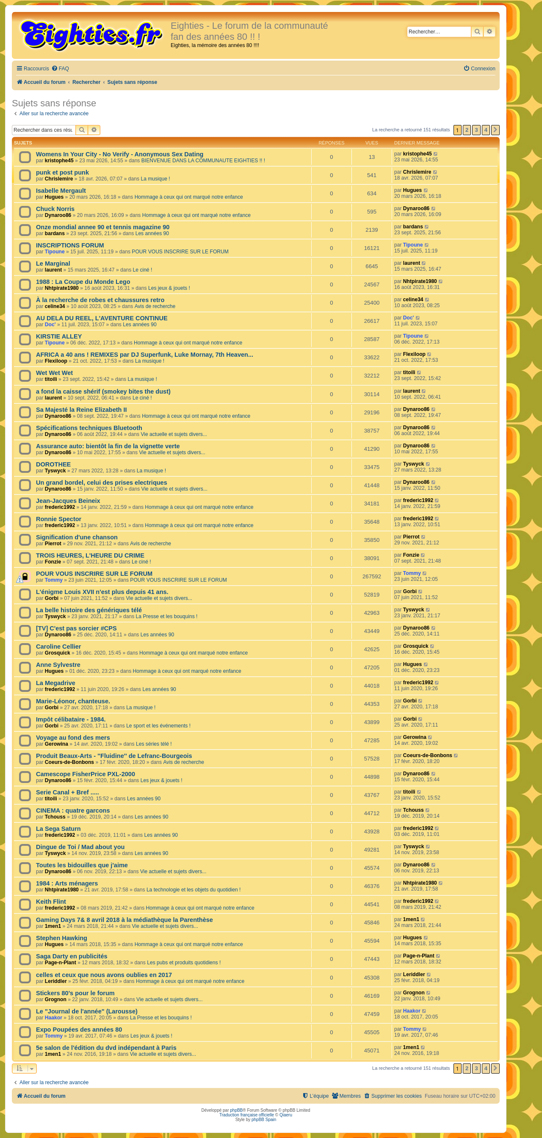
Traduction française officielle (246, 1115)
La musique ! (155, 179)
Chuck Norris (55, 208)
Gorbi (51, 598)
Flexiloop (56, 361)
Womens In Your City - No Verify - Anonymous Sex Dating (119, 154)
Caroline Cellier (58, 646)
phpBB (236, 1110)
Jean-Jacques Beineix (68, 500)
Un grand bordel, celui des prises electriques (101, 482)
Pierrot (53, 544)
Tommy (54, 580)
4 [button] (485, 130)
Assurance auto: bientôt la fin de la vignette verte (108, 446)
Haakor (53, 1018)
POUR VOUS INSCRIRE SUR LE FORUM (180, 252)
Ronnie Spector (58, 519)
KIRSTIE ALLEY (59, 336)
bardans (55, 233)
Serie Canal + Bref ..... (67, 792)
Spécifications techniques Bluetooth (89, 428)
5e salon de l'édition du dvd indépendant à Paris (106, 1047)
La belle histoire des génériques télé (89, 610)
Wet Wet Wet (54, 372)
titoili (51, 379)
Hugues (54, 197)
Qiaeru (285, 1115)
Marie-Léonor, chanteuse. (73, 701)
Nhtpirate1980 (62, 288)
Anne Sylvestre (58, 664)
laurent (53, 270)
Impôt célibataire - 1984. (71, 719)
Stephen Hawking (61, 938)
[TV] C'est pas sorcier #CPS (76, 628)
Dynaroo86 (58, 215)
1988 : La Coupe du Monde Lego (83, 281)
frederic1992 (60, 507)
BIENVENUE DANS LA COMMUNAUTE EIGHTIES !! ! (203, 161)
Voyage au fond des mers (73, 737)
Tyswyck (55, 471)
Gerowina (56, 744)
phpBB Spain (264, 1119)
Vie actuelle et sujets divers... (174, 434)
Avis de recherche (155, 306)
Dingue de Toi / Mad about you (80, 847)
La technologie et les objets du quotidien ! (194, 890)
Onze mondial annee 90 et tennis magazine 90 (102, 227)
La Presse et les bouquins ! (167, 616)
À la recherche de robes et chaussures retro (100, 300)
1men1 (53, 926)
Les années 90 (152, 233)
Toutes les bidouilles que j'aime (82, 865)
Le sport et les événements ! (158, 726)
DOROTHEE (53, 464)
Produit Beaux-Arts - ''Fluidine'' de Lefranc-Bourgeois (114, 755)
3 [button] (476, 130)
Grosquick (57, 653)
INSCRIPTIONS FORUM (70, 245)
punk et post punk (62, 172)
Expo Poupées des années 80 (79, 1029)
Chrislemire (59, 179)
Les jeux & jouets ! (169, 288)
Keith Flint (51, 901)
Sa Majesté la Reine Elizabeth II (81, 409)
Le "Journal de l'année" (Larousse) (87, 1011)
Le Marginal (53, 263)
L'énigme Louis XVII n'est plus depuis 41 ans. (102, 591)
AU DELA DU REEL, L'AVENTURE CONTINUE (102, 318)
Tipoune (55, 252)
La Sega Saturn (58, 828)
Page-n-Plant (60, 963)
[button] (495, 130)
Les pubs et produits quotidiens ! (184, 963)
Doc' (50, 325)
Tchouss (55, 817)
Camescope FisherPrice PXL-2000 (85, 774)
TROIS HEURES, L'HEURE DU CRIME (90, 555)
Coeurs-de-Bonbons (69, 762)
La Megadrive (55, 683)
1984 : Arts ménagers (67, 883)
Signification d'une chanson (77, 537)
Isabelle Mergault (61, 190)
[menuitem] (60, 69)
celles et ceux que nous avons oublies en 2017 (104, 974)
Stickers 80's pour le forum (75, 993)
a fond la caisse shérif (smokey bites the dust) (103, 391)
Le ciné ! (142, 270)
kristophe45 (59, 161)
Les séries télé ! (154, 744)
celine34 (55, 306)
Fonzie (53, 562)
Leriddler (56, 981)
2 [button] (466, 130)
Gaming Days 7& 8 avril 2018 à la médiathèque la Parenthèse (124, 919)
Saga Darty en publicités (72, 956)
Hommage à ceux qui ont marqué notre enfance (189, 197)
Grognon (55, 999)
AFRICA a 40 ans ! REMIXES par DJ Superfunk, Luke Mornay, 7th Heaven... (144, 354)
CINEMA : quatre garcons (73, 810)
